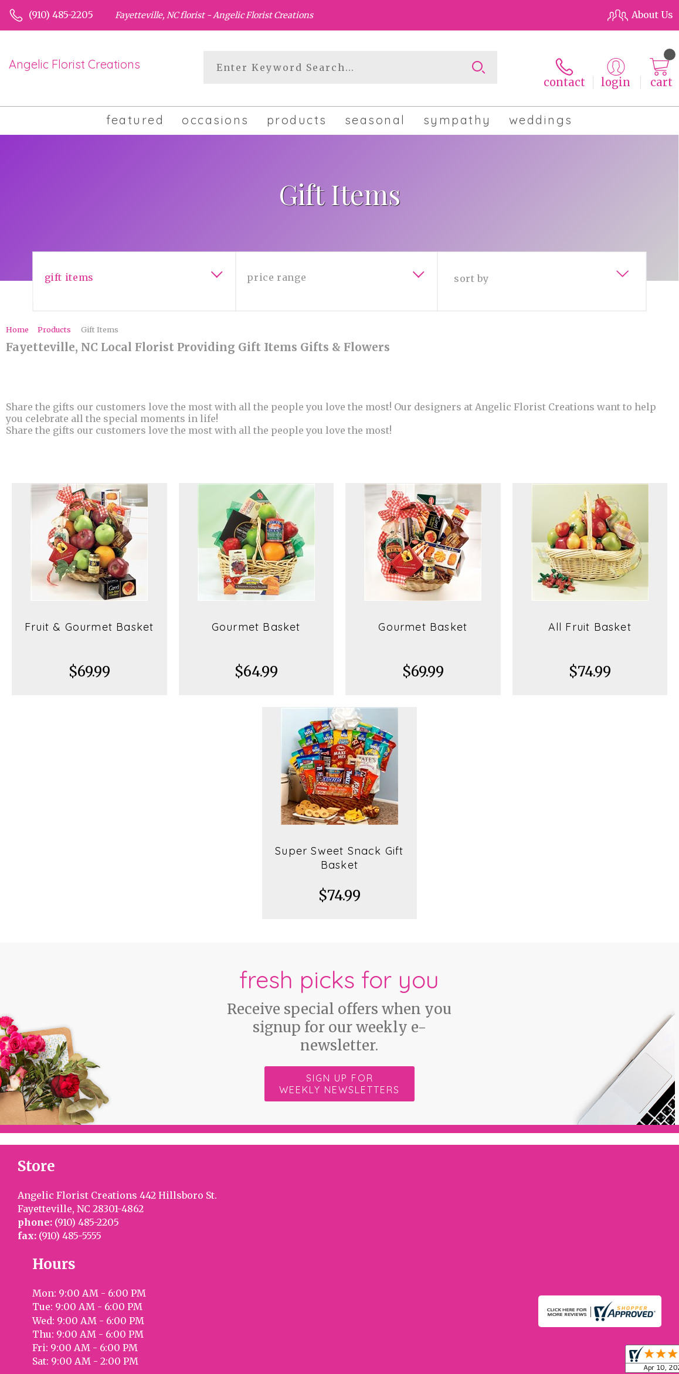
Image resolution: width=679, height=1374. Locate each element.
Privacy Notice (464, 1362)
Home (17, 321)
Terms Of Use (392, 1362)
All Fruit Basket (590, 618)
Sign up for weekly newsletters (339, 1075)
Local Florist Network (553, 1362)
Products (54, 321)
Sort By (471, 270)
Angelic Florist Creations (74, 64)
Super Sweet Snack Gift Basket (339, 849)
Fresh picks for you (339, 1001)
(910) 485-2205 (61, 15)
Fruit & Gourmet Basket (89, 618)
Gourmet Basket (256, 618)
